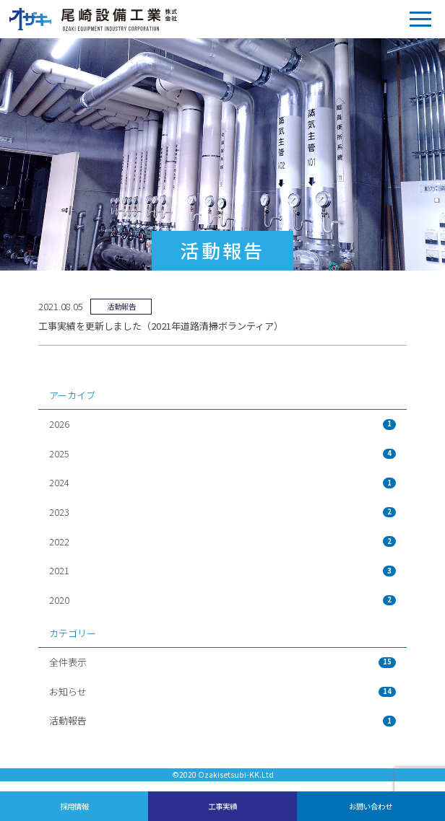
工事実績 (222, 806)
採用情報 (74, 806)
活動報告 (222, 720)
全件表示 (222, 662)
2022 (222, 541)
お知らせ (222, 691)
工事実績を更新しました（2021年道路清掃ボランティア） (160, 326)
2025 (222, 453)
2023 (222, 512)
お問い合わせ (370, 806)
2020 (222, 600)
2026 (222, 424)
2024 (222, 482)
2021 (222, 570)
